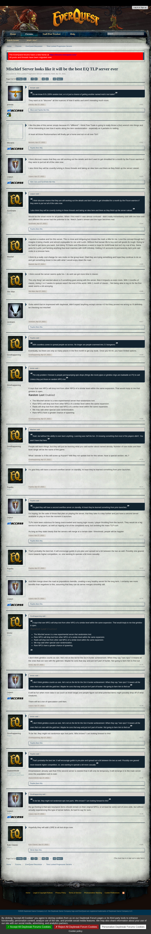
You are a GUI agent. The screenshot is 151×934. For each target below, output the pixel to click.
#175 (141, 665)
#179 (141, 814)
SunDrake (45, 182)
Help (72, 34)
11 (47, 79)
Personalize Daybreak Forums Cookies (123, 927)
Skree (32, 850)
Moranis (10, 143)
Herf (31, 182)
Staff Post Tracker (52, 34)
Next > (59, 79)
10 (43, 79)
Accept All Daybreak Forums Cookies (29, 927)
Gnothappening (14, 355)
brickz (9, 633)
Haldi (53, 74)
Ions (36, 182)
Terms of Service (75, 893)
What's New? (32, 40)
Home (13, 34)
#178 (141, 778)
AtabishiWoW (13, 771)
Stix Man (11, 291)
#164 (141, 223)
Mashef (10, 257)
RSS (123, 893)
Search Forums (13, 40)
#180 (141, 844)
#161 (141, 104)
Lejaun (10, 177)
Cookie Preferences (112, 893)
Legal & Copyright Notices (43, 893)
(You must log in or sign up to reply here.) (129, 858)
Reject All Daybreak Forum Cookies (76, 927)
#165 (141, 264)
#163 (141, 176)
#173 (141, 568)
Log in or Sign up (140, 7)
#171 (141, 487)
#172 (141, 535)
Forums (29, 34)
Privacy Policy (60, 893)
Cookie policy (75, 931)
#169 (141, 419)
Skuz (32, 110)
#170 (141, 459)
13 (54, 79)
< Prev (19, 79)
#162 (141, 142)
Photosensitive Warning (93, 893)
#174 (141, 598)
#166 (141, 291)
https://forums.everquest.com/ (63, 55)
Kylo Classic (12, 845)
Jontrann (11, 322)
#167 (141, 322)
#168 (141, 355)
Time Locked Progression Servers (29, 74)
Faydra (40, 110)
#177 (141, 737)
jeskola (10, 104)
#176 (141, 706)
